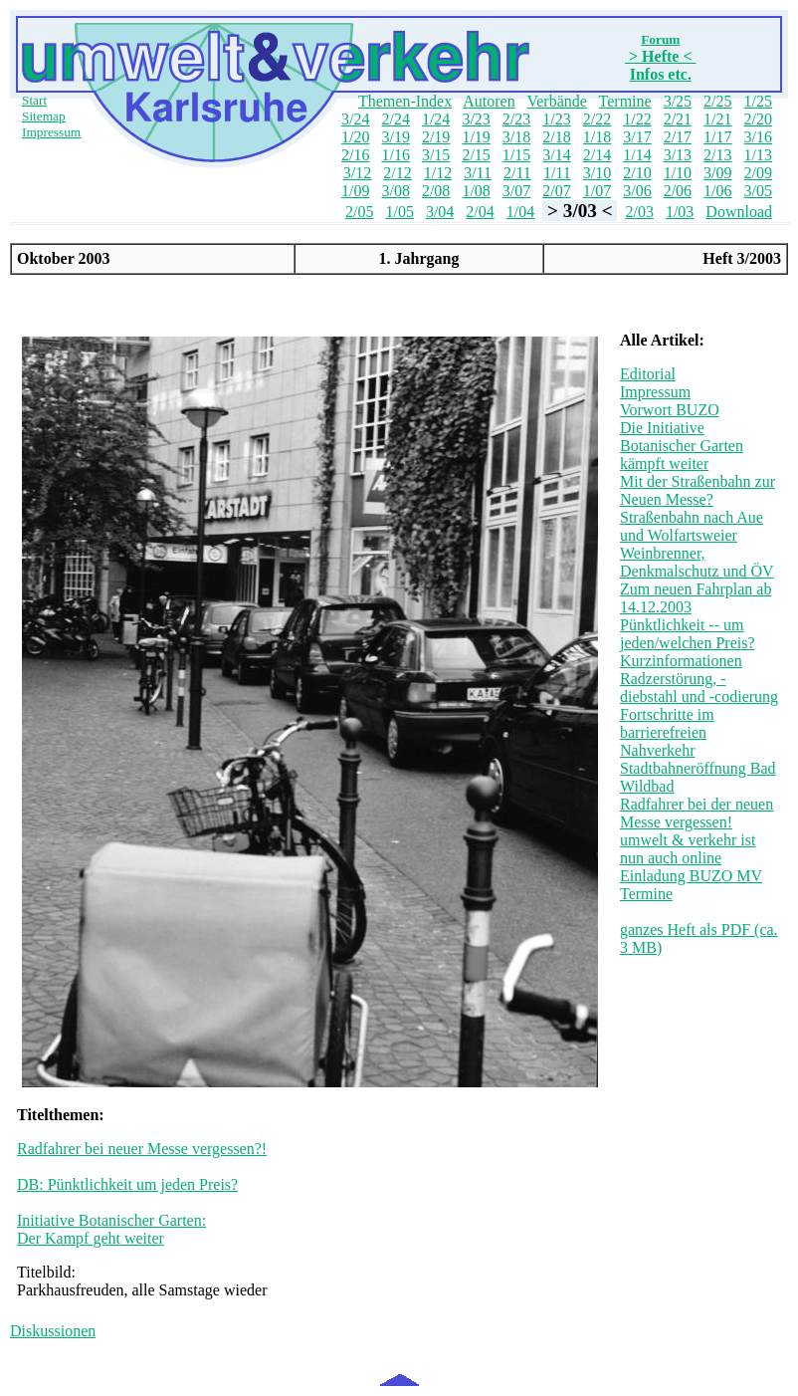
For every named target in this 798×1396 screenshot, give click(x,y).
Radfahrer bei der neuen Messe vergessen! (696, 813)
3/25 (678, 101)
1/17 (717, 136)
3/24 (355, 119)
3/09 (717, 172)
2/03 (639, 211)
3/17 (637, 136)
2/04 (480, 211)
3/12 (357, 172)
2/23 (516, 119)
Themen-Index (405, 101)
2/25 (717, 101)
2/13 (717, 154)
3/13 (678, 154)
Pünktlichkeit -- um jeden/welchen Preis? (687, 633)
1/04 (520, 211)
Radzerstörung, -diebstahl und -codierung (699, 687)
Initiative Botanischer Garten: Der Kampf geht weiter (111, 1229)
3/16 (758, 136)
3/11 (478, 172)
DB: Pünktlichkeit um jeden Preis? (127, 1184)
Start (34, 100)
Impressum (51, 131)
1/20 (355, 136)
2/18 (556, 136)
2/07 (556, 190)
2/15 (476, 154)
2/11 (517, 172)
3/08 (395, 190)
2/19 (436, 136)
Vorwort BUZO (669, 409)
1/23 (556, 119)
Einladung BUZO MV (691, 875)
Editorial (648, 373)
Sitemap (44, 116)
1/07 (597, 190)
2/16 (355, 154)
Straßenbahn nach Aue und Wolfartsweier (691, 526)
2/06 (678, 190)
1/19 (476, 136)
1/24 (436, 119)
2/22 (597, 119)
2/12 (397, 172)
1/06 (717, 190)
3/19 (395, 136)
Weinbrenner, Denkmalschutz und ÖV (697, 562)
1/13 (758, 154)
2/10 (637, 172)
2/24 (395, 119)
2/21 (678, 119)
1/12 (438, 172)
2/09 (758, 172)
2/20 (758, 119)
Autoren (488, 101)
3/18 (516, 136)
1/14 (637, 154)
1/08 (476, 190)
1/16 (395, 154)
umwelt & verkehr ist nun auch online (687, 848)
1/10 (678, 172)
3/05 (758, 190)
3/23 (476, 119)
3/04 (440, 211)
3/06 (637, 190)
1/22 (637, 119)
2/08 (436, 190)
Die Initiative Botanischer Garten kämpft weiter (681, 445)
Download (738, 211)
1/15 (516, 154)
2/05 (359, 211)
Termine (625, 101)
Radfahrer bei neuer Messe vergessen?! (142, 1148)
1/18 (597, 136)
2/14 (597, 154)
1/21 (717, 119)
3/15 (436, 154)
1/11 (557, 172)
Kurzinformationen (681, 660)
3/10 (597, 172)
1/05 (399, 211)
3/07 (516, 190)
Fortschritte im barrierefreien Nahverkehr (667, 732)
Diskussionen (53, 1330)
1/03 (680, 211)
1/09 (355, 190)
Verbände (556, 101)
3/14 (556, 154)
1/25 (758, 101)
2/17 (678, 136)
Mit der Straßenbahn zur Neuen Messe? (697, 490)
